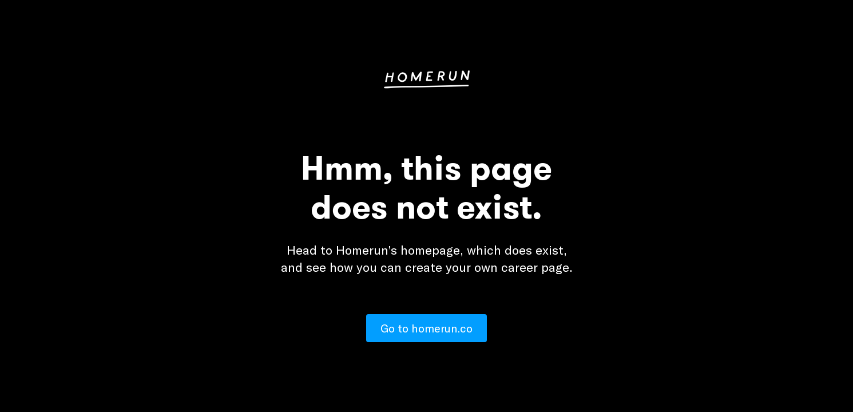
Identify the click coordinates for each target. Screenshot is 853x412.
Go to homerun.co (426, 328)
